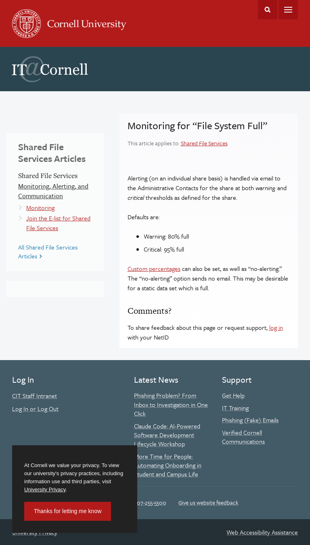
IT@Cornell (50, 69)
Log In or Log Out (35, 408)
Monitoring (40, 207)
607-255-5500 (150, 502)
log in (276, 327)
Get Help (233, 395)
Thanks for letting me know (67, 511)
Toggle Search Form (267, 9)
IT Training (235, 407)
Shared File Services (204, 143)
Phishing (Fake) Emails (250, 419)
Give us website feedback (208, 502)
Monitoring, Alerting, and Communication (53, 191)
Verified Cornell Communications (243, 437)
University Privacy (44, 489)
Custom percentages (154, 268)
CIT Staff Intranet (34, 395)
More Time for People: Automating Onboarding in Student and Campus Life (167, 465)
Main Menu (288, 9)
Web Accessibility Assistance (262, 532)
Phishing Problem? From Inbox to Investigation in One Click (171, 404)
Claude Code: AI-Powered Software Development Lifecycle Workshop (167, 435)
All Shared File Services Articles (48, 251)
